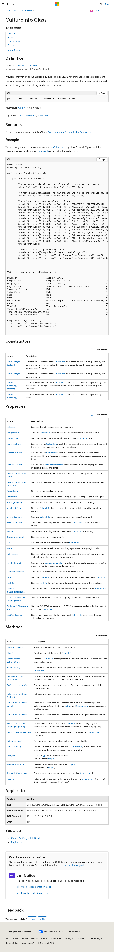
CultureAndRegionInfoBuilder (26, 838)
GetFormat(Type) (14, 741)
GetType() (11, 755)
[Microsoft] (57, 4)
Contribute (56, 938)
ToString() (11, 778)
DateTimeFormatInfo (53, 464)
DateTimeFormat (14, 464)
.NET (16, 10)
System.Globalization (27, 65)
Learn (7, 10)
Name (9, 548)
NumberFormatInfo (53, 562)
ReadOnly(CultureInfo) (17, 773)
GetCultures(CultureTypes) (19, 732)
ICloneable (43, 115)
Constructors (14, 41)
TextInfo (10, 582)
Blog (43, 938)
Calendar (11, 426)
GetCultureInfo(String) (17, 714)
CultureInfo (59, 147)
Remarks (12, 37)
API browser (26, 10)
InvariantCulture (14, 516)
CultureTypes (13, 438)
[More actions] (106, 10)
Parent (10, 577)
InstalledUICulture (15, 508)
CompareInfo (13, 432)
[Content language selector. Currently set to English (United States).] (19, 931)
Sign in (108, 3)
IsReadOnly (12, 531)
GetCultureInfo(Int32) (17, 685)
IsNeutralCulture (14, 522)
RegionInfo (16, 842)
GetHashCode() (14, 746)
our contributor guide (74, 865)
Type (44, 755)
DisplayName (13, 491)
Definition (12, 33)
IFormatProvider (27, 115)
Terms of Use (12, 943)
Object (21, 107)
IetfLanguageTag (14, 502)
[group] (57, 248)
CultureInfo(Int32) (15, 373)
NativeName (12, 554)
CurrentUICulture (15, 452)
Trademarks (26, 943)
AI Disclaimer (12, 938)
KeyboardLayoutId (15, 537)
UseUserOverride (14, 615)
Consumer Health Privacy (88, 938)
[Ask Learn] (92, 10)
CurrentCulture (14, 443)
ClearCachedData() (15, 647)
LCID (9, 542)
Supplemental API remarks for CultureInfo (70, 132)
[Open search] (101, 4)
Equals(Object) (13, 667)
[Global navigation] (3, 4)
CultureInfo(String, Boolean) (12, 385)
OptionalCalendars (15, 571)
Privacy (68, 938)
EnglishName (13, 496)
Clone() (10, 653)
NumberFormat (14, 562)
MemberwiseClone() (16, 764)
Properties (12, 45)
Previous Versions (30, 938)
